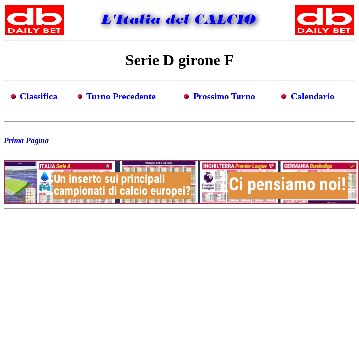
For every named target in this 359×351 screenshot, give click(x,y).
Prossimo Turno (224, 96)
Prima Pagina (26, 140)
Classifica (39, 96)
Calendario (312, 96)
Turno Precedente (121, 96)
